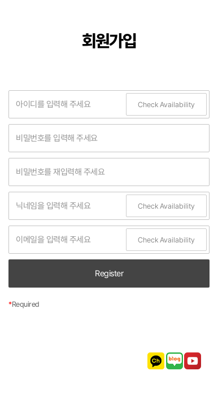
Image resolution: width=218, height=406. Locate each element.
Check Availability (166, 104)
